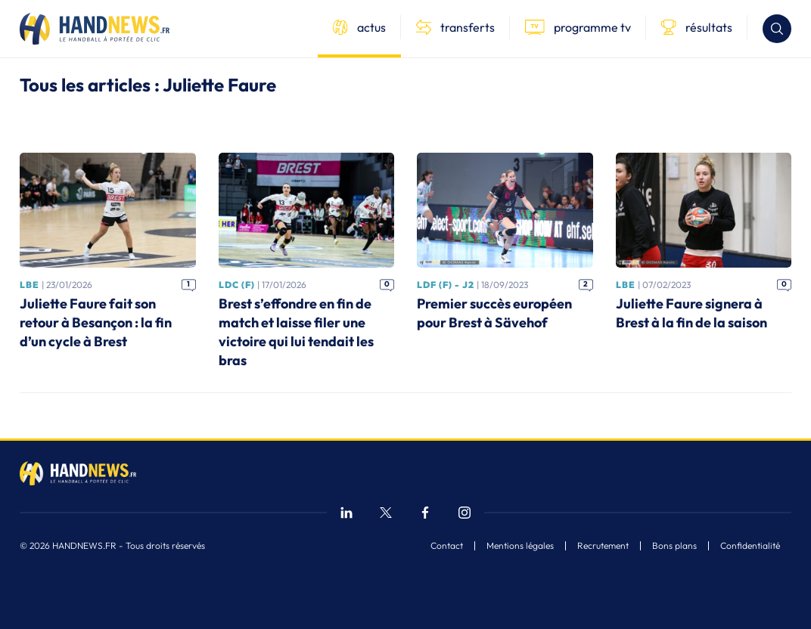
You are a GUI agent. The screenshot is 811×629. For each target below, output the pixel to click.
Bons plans (674, 545)
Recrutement (603, 545)
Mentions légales (520, 545)
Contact (446, 545)
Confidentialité (750, 545)
